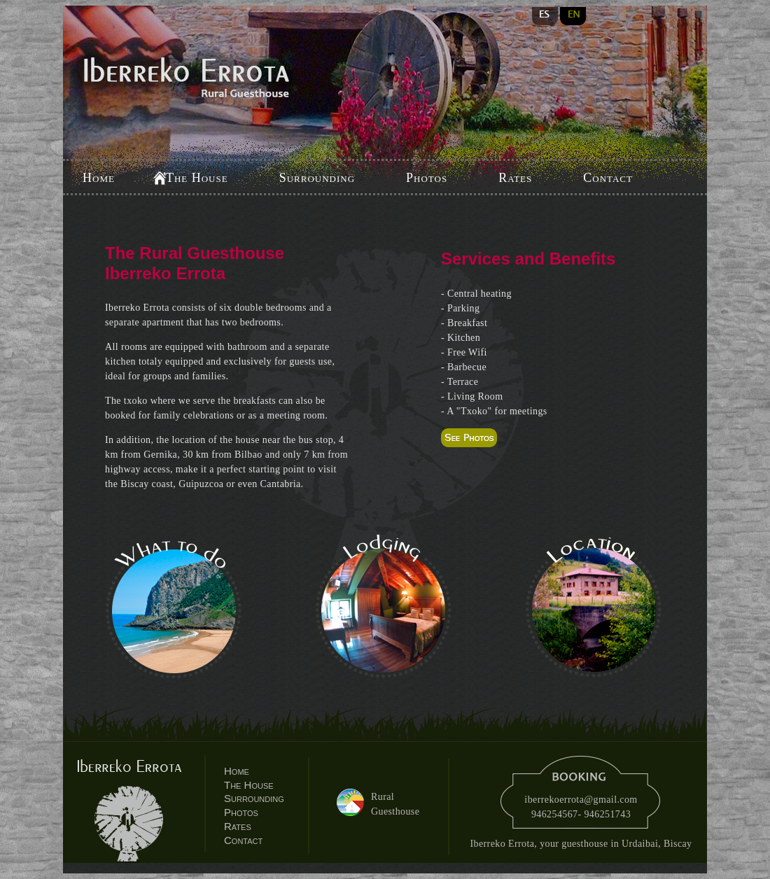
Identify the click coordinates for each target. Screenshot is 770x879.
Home (99, 178)
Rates (515, 178)
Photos (426, 178)
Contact (608, 178)
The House (197, 178)
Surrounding (317, 178)
